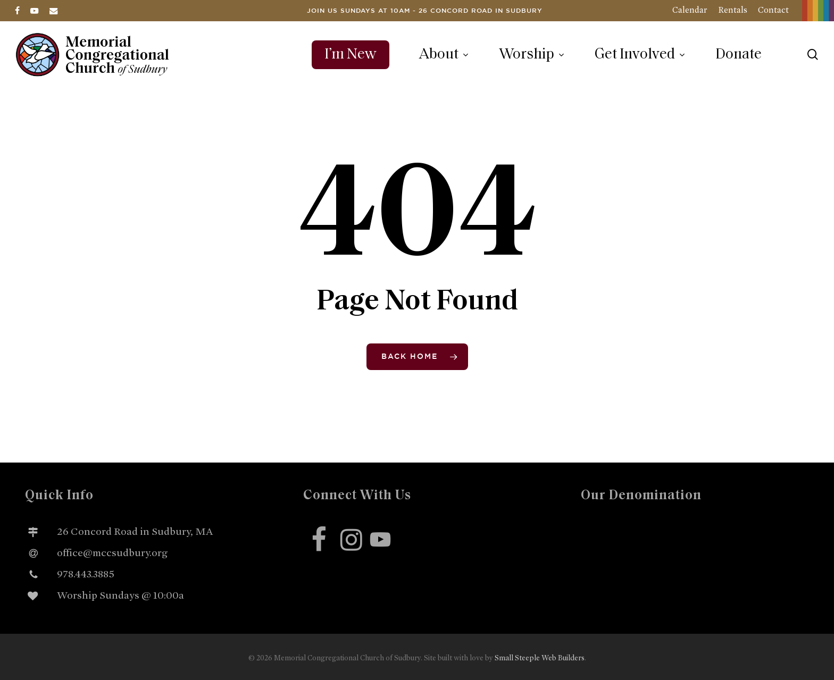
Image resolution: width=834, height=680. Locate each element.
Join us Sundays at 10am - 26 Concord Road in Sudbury (425, 11)
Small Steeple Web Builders (540, 657)
